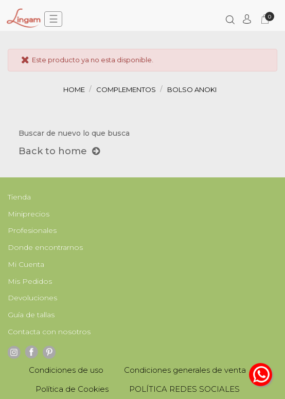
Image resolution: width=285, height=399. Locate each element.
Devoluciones (32, 297)
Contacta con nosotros (49, 331)
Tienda (19, 197)
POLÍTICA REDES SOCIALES (184, 389)
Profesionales (32, 230)
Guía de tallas (31, 314)
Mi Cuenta (26, 264)
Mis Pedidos (30, 281)
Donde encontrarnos (45, 247)
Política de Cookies (72, 389)
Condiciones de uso (66, 370)
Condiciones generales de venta (185, 370)
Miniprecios (28, 214)
